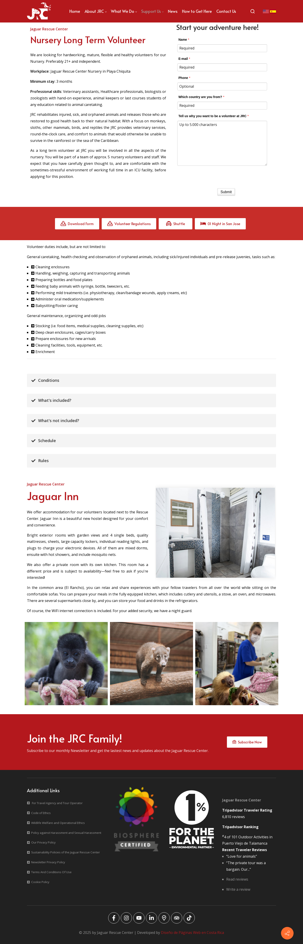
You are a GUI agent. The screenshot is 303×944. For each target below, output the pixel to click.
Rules (40, 460)
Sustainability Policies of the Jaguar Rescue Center (65, 852)
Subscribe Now (247, 741)
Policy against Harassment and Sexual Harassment (66, 833)
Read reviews (237, 879)
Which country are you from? (200, 97)
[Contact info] (287, 933)
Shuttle (175, 223)
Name (182, 39)
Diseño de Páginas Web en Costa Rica (192, 932)
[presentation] (226, 175)
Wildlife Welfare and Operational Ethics (58, 823)
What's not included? (55, 420)
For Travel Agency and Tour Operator (57, 803)
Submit (226, 192)
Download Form (77, 223)
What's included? (51, 400)
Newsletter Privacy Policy (48, 862)
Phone (183, 78)
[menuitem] (74, 11)
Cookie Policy (40, 882)
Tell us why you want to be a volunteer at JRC (212, 116)
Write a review (238, 889)
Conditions (45, 380)
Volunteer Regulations (129, 223)
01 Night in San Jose (220, 223)
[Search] (252, 11)
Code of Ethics (41, 813)
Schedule (43, 440)
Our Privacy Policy (43, 842)
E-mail (183, 58)
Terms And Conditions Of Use (51, 872)
